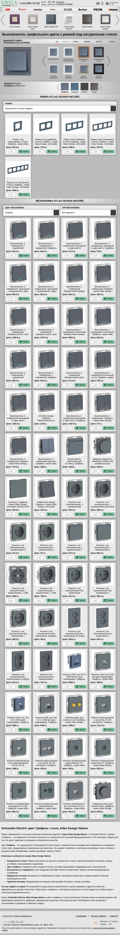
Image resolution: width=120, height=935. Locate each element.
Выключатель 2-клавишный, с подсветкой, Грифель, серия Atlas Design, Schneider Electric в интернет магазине (46, 378)
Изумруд (74, 92)
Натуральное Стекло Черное (99, 60)
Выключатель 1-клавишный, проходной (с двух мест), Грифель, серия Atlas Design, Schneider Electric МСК (102, 248)
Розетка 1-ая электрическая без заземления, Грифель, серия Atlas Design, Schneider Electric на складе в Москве (46, 637)
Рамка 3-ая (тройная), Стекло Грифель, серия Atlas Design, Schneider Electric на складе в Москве (74, 144)
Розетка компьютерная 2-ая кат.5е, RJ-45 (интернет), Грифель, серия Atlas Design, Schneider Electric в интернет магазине (46, 766)
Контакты (60, 2)
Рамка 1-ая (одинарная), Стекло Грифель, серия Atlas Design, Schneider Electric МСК (18, 144)
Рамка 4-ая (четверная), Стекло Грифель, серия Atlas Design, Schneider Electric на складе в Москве (102, 144)
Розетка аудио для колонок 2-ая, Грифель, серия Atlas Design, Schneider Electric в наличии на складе (74, 722)
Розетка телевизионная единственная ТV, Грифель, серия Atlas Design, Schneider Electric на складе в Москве (74, 766)
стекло (75, 41)
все (57, 41)
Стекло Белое (53, 59)
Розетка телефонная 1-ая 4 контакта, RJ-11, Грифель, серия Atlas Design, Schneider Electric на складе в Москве (74, 809)
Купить (24, 151)
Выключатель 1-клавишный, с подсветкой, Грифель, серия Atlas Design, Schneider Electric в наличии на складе (46, 249)
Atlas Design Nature (105, 28)
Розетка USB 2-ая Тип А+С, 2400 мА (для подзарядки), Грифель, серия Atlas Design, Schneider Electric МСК (46, 722)
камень (112, 41)
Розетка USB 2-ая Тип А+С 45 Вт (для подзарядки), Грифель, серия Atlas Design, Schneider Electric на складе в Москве (18, 723)
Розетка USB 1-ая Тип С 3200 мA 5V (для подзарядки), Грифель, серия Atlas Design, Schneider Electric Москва (74, 680)
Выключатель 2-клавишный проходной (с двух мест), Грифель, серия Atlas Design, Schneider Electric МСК (74, 420)
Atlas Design (87, 27)
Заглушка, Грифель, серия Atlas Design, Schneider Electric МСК (18, 504)
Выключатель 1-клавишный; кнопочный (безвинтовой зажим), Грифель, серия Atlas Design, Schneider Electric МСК (74, 335)
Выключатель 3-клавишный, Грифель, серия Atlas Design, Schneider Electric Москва (18, 463)
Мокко (94, 92)
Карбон (84, 92)
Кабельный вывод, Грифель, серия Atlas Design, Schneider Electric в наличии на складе (46, 506)
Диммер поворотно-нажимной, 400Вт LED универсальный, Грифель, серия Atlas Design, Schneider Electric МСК (102, 464)
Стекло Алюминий (53, 77)
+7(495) (29, 3)
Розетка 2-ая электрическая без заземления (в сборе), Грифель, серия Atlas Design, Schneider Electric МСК (74, 637)
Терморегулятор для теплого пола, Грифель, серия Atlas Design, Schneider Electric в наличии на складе (102, 808)
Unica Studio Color (33, 28)
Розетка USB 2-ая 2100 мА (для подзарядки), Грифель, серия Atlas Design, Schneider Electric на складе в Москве (102, 680)
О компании (81, 916)
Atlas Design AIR (51, 27)
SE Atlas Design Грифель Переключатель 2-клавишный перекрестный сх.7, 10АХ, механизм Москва (46, 421)
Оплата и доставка (64, 4)
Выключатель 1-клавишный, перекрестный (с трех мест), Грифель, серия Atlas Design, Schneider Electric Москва (18, 335)
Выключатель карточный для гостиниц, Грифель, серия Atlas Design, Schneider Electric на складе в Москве (74, 464)
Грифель (65, 92)
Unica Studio (15, 27)
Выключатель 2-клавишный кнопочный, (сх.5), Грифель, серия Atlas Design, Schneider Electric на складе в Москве (102, 378)
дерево (87, 41)
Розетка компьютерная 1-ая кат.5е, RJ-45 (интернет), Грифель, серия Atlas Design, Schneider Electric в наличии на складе (102, 723)
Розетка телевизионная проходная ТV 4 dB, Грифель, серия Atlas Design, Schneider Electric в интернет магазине (18, 809)
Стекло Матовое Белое (68, 77)
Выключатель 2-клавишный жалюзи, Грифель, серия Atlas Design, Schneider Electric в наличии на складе (46, 464)
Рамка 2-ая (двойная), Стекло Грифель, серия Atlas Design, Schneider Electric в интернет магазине (46, 144)
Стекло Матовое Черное (99, 77)
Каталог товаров (98, 916)
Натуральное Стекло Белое (68, 60)
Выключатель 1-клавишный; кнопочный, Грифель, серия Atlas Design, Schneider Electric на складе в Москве (102, 335)
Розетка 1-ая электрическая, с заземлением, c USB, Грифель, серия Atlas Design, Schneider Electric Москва (46, 594)
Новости (114, 916)
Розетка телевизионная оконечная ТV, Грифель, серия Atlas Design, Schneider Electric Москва (102, 765)
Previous (2, 20)
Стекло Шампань (83, 77)
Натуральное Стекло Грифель (84, 60)
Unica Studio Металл (69, 28)
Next (117, 20)
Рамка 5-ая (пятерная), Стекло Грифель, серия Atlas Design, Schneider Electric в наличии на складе (18, 187)
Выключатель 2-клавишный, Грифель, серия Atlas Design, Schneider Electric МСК (102, 419)
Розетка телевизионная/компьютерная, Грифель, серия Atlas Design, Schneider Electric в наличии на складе (46, 809)
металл (99, 41)
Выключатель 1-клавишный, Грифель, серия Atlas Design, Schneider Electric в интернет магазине (102, 291)
